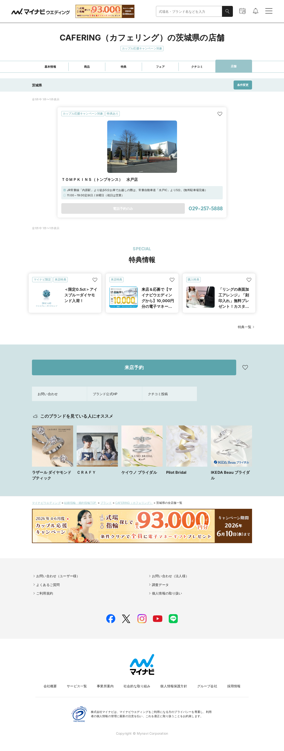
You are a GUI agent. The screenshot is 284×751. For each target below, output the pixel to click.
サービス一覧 (77, 686)
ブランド (106, 503)
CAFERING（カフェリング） (134, 503)
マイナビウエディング (46, 503)
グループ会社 (207, 686)
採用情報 (234, 686)
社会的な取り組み (137, 686)
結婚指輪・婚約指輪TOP (80, 503)
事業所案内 (105, 686)
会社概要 (50, 686)
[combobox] (189, 11)
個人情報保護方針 (173, 686)
